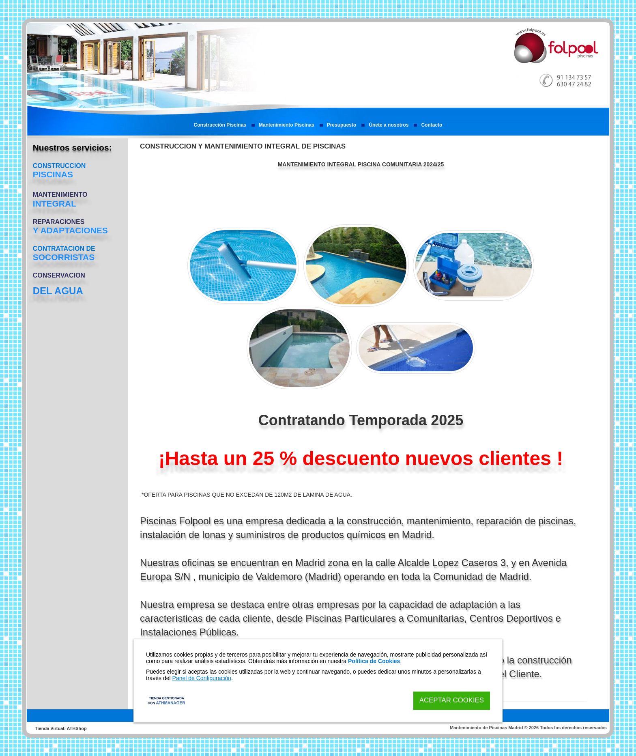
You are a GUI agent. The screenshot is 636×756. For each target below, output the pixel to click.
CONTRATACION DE (64, 248)
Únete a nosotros (388, 125)
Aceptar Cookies (451, 700)
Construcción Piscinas (220, 125)
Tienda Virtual (49, 728)
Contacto (431, 125)
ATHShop (76, 728)
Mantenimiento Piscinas (286, 125)
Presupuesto (342, 125)
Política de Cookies (374, 661)
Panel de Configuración (202, 678)
